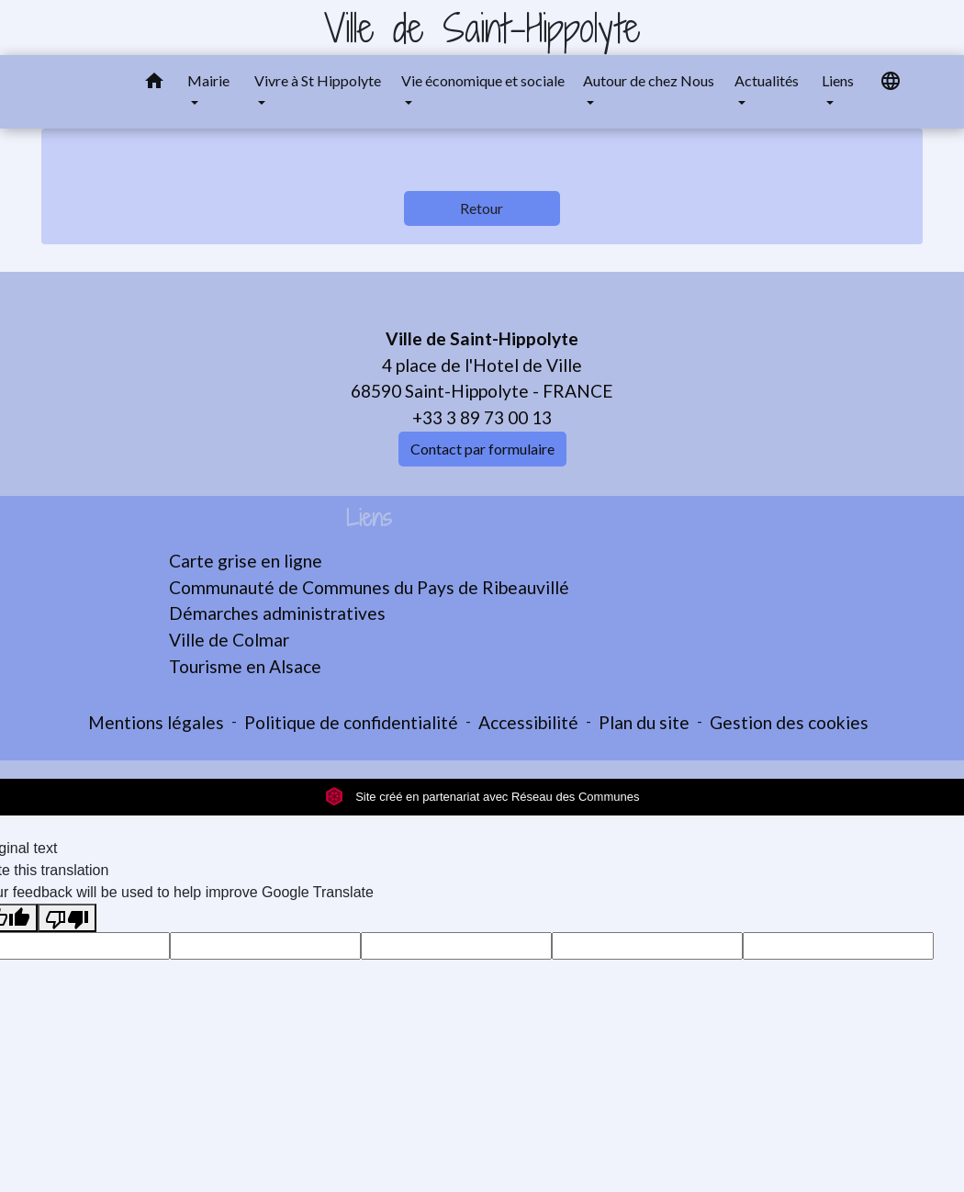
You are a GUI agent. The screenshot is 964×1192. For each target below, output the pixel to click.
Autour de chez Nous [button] (648, 80)
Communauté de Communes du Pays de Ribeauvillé (369, 587)
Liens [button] (838, 80)
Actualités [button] (766, 80)
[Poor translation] (67, 918)
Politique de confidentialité (351, 722)
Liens (369, 518)
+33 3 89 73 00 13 (482, 417)
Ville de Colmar (229, 639)
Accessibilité (528, 722)
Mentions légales (156, 722)
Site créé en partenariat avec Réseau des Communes (482, 797)
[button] (154, 83)
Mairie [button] (208, 80)
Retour (481, 208)
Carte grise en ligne (245, 560)
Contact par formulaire (482, 448)
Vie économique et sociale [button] (483, 80)
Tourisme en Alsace (245, 666)
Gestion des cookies (789, 722)
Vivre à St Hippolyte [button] (317, 80)
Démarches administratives (277, 613)
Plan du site (644, 722)
